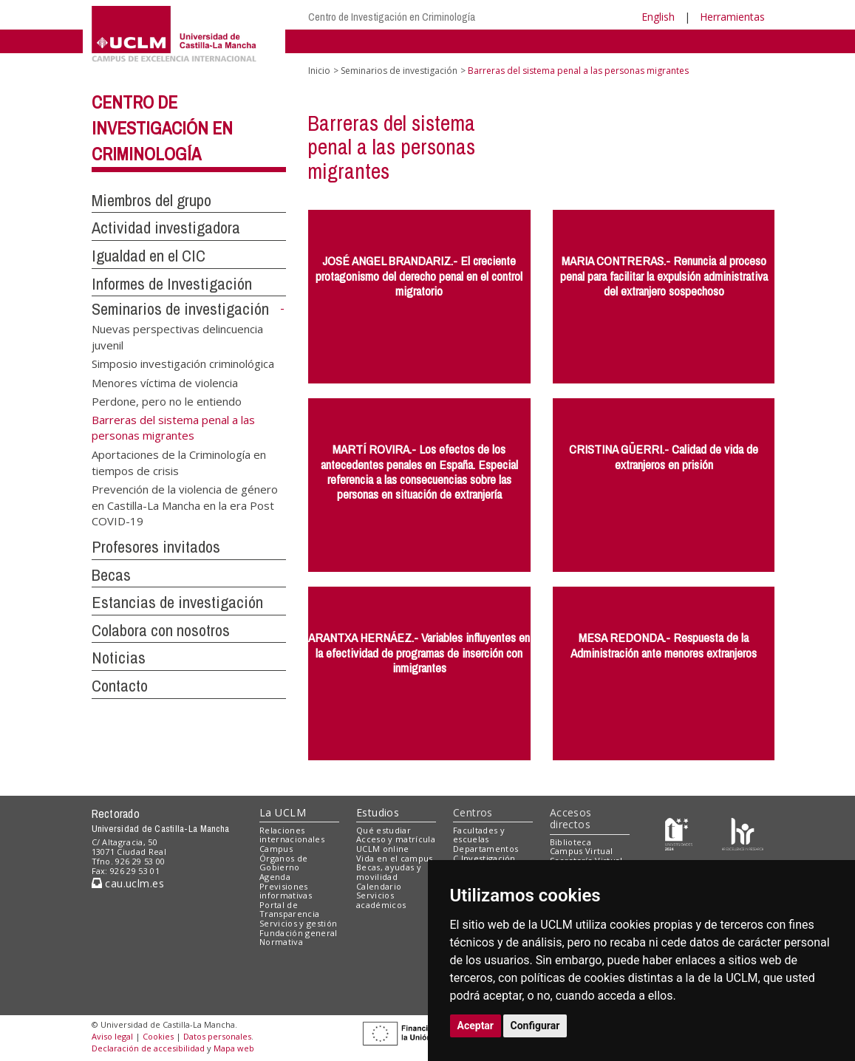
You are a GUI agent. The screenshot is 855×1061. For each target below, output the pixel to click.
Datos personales (217, 1036)
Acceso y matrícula (395, 839)
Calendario (378, 886)
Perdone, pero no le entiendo (167, 401)
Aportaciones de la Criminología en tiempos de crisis (179, 462)
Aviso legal (112, 1036)
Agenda (274, 876)
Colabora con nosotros (161, 630)
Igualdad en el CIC (148, 256)
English (658, 17)
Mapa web (234, 1048)
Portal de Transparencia (289, 909)
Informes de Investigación (172, 284)
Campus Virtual (581, 850)
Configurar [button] (535, 1025)
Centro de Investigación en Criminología (391, 16)
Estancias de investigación (177, 602)
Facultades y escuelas (479, 835)
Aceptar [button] (475, 1025)
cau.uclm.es (128, 883)
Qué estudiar (383, 830)
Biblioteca (570, 841)
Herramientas (732, 17)
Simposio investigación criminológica (183, 363)
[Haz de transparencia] (678, 833)
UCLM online (382, 848)
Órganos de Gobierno (283, 863)
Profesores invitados (156, 547)
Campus (276, 848)
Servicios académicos (381, 900)
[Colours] (742, 833)
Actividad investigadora (166, 227)
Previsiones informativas (285, 891)
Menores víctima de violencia (165, 382)
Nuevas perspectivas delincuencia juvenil (177, 336)
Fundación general (298, 932)
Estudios (377, 812)
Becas (111, 575)
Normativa (281, 941)
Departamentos (485, 848)
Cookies (158, 1036)
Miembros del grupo (151, 200)
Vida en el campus (394, 858)
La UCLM (282, 812)
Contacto (120, 686)
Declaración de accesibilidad (148, 1048)
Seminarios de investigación (180, 309)
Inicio (319, 70)
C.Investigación (484, 858)
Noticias (119, 658)
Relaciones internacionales (291, 835)
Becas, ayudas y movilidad (388, 872)
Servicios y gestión (298, 923)
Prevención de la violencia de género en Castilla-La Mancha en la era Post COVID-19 (185, 505)
